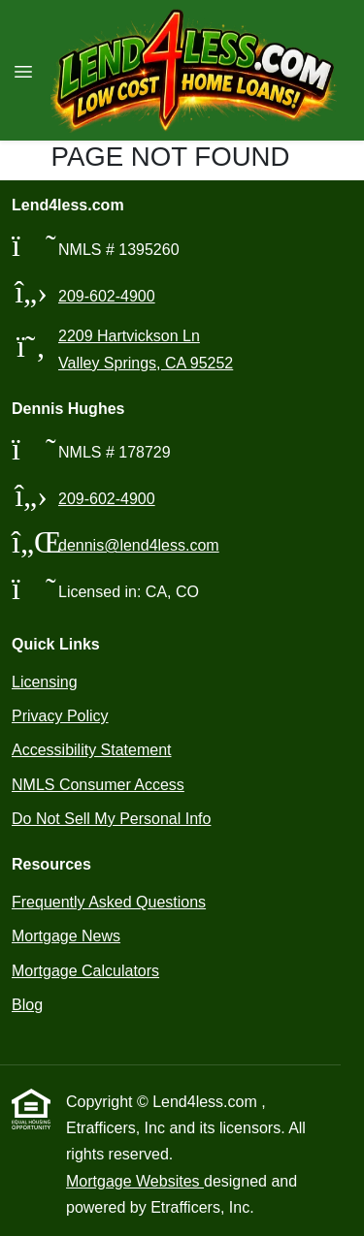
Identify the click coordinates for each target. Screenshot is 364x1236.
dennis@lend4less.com (138, 545)
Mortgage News (66, 936)
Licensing (45, 682)
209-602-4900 (106, 296)
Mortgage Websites (135, 1181)
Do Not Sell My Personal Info (111, 818)
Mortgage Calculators (85, 971)
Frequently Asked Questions (109, 902)
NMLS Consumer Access (98, 784)
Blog (27, 1005)
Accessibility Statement (92, 750)
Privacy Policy (60, 716)
